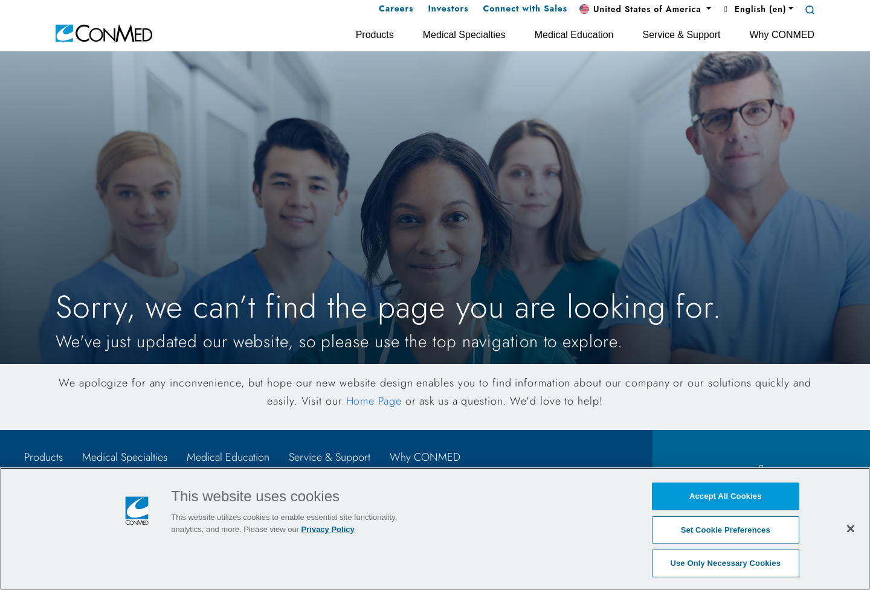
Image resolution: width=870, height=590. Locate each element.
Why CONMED (425, 457)
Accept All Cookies (725, 496)
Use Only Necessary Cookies (725, 563)
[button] (645, 9)
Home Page (374, 401)
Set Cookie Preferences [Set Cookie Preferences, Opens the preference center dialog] (725, 529)
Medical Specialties (124, 457)
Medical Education (228, 457)
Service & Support (329, 457)
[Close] (850, 528)
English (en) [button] (753, 9)
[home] (104, 32)
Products (43, 457)
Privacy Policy (328, 529)
